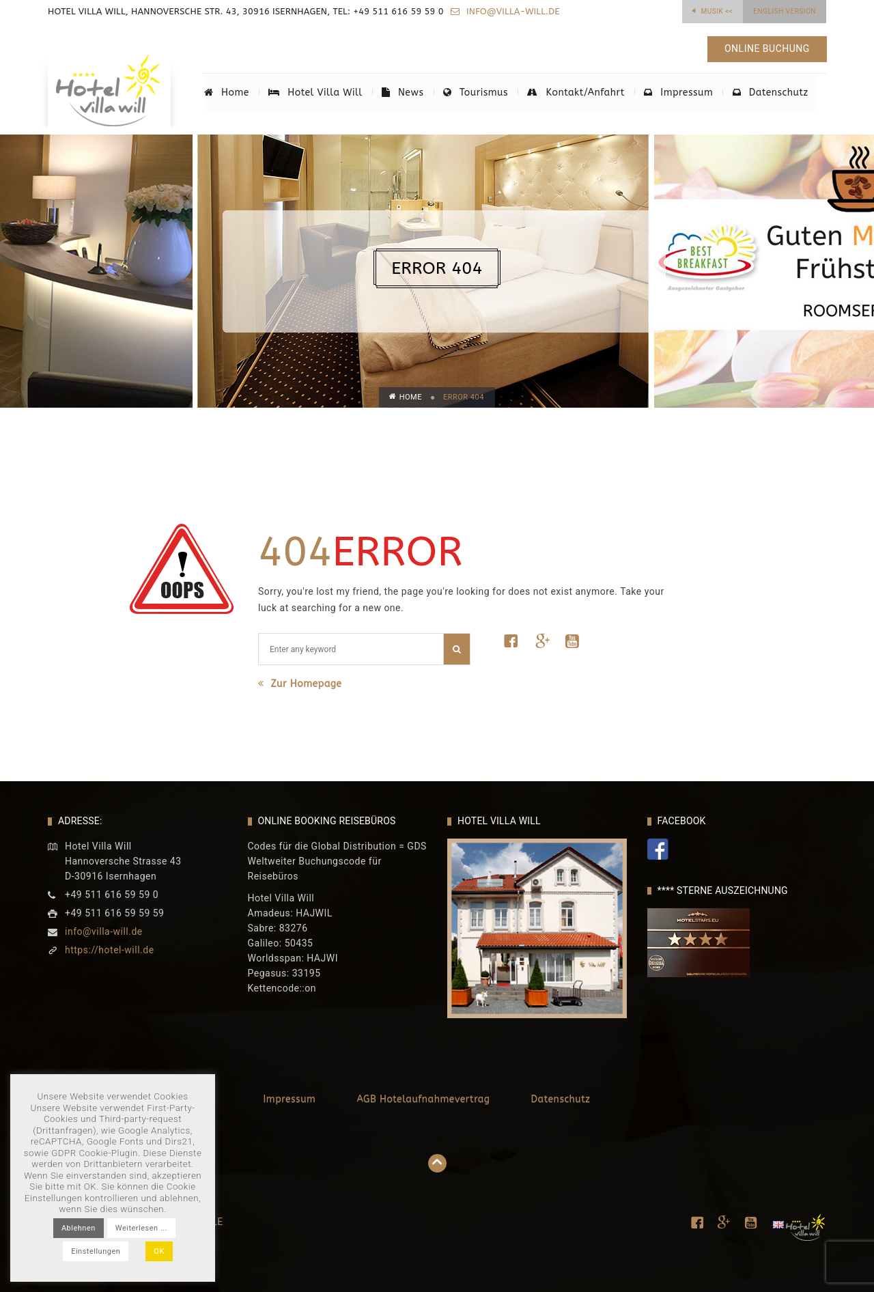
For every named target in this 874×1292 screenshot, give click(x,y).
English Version (784, 11)
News (402, 92)
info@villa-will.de (512, 11)
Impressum (677, 92)
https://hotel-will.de (109, 949)
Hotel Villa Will (315, 92)
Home (226, 92)
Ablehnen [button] (78, 1228)
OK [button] (159, 1251)
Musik (717, 11)
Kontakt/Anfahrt (576, 92)
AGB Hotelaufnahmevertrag (423, 1099)
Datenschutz (769, 92)
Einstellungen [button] (95, 1251)
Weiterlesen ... (141, 1228)
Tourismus (474, 92)
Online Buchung (766, 48)
